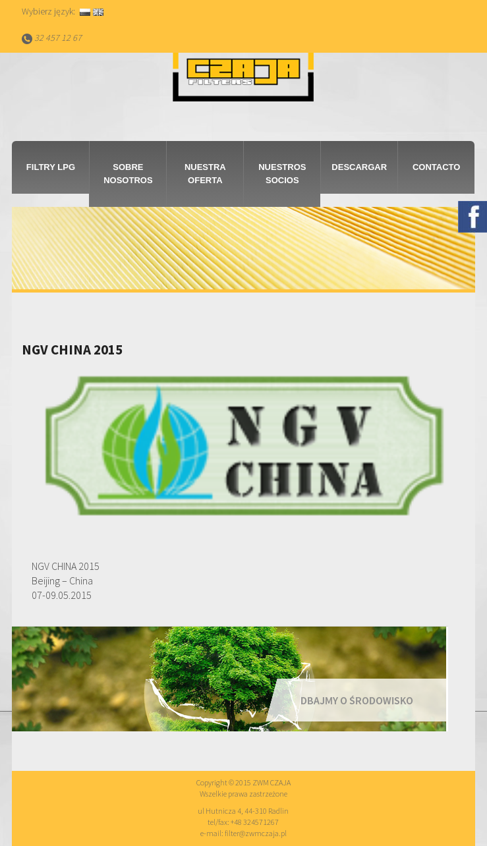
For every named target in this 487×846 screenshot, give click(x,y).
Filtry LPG (50, 167)
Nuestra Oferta (205, 173)
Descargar (359, 167)
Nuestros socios (282, 173)
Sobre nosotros (127, 173)
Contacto (436, 167)
